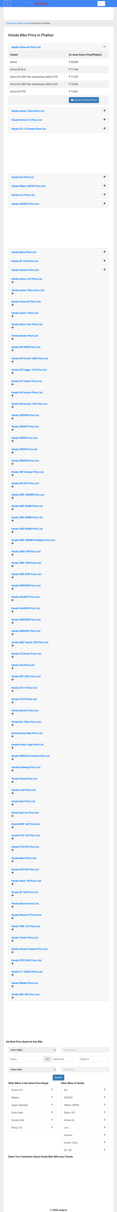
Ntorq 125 (32, 1127)
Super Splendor (32, 1105)
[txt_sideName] (23, 1059)
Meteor (32, 1097)
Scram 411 (32, 1090)
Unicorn (85, 1135)
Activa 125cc (85, 1142)
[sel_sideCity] (85, 1069)
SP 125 (85, 1150)
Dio (85, 1090)
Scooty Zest (32, 1120)
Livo (85, 1127)
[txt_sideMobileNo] (62, 1059)
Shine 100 (85, 1112)
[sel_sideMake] (32, 1050)
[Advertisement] (58, 152)
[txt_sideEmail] (93, 1059)
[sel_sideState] (32, 1069)
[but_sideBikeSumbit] (58, 1077)
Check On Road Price (84, 100)
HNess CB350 (85, 1105)
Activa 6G (85, 1120)
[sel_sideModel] (85, 1050)
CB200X (85, 1097)
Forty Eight (32, 1112)
